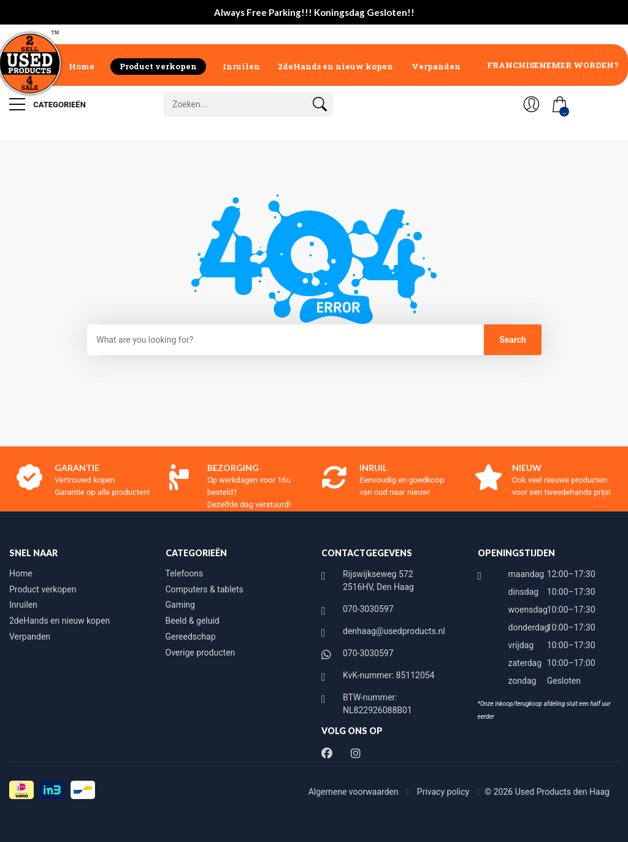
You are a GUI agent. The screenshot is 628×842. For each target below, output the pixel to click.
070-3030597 (368, 609)
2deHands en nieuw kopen (335, 66)
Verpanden (436, 66)
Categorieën (47, 104)
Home (81, 66)
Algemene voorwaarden (354, 792)
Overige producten (201, 652)
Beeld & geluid (193, 621)
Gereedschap (191, 636)
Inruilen (241, 66)
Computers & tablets (204, 589)
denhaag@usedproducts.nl (394, 631)
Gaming (180, 605)
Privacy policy (444, 792)
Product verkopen (158, 66)
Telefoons (185, 573)
